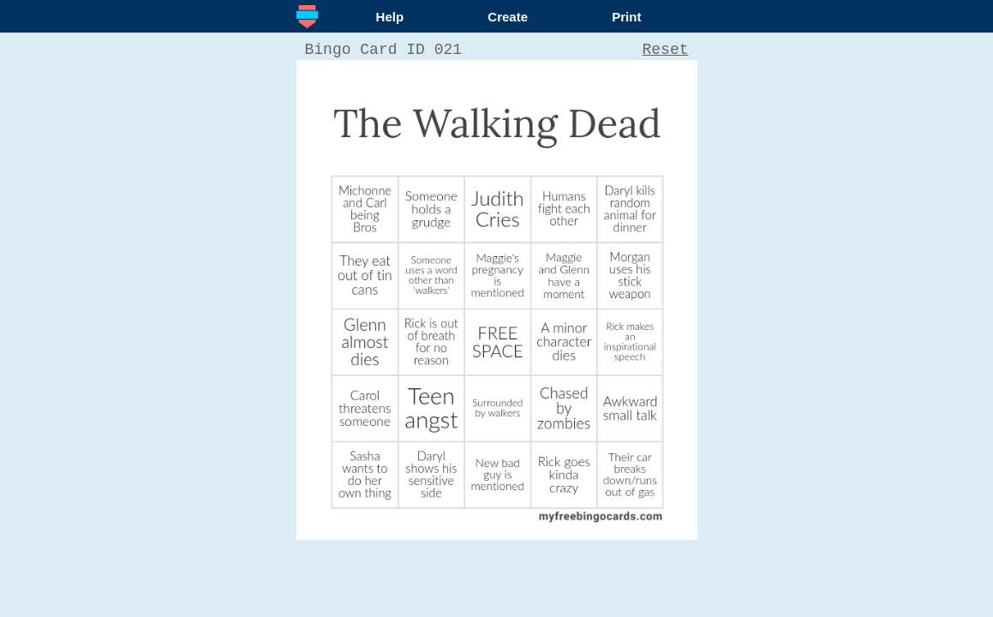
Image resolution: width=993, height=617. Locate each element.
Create (508, 16)
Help (390, 16)
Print (626, 16)
